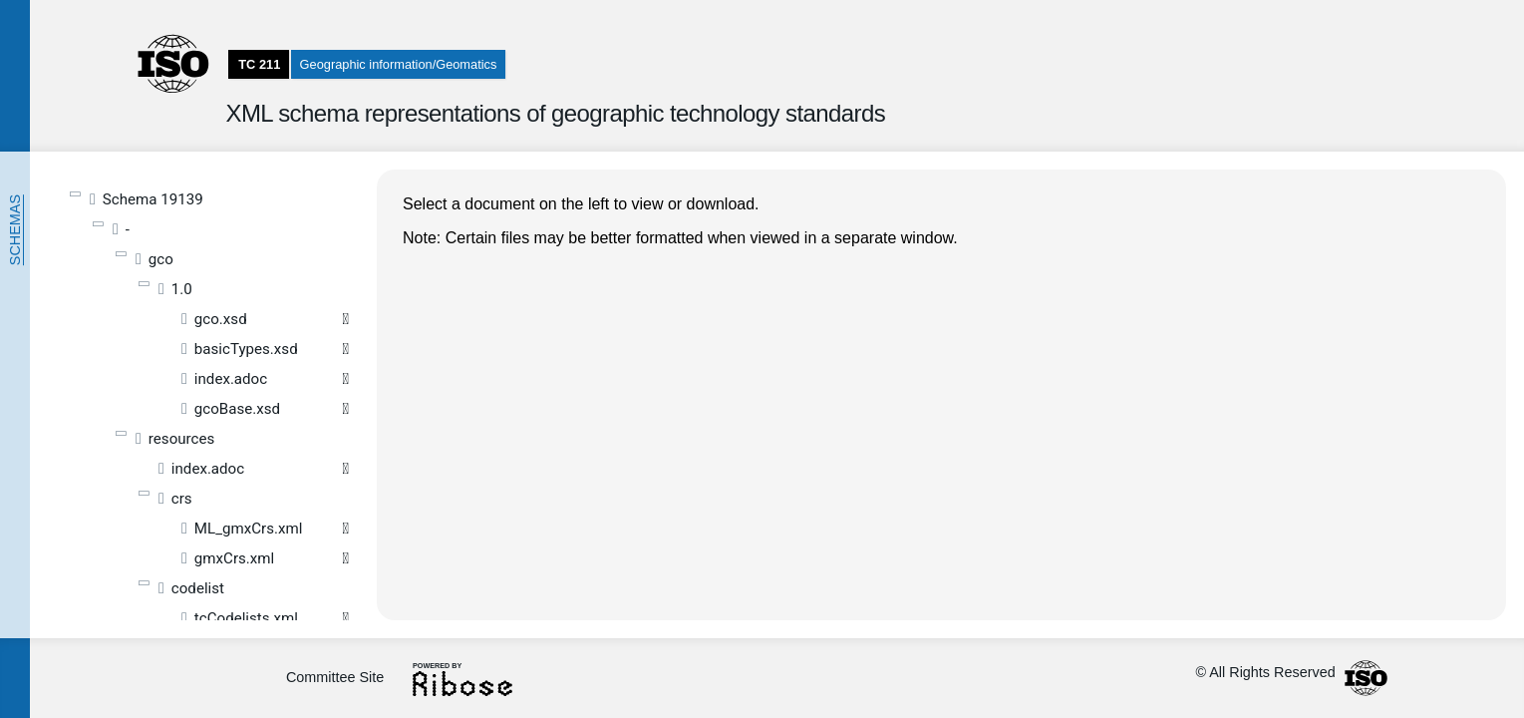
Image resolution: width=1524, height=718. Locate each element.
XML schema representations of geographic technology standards (555, 113)
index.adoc (230, 379)
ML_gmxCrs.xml (248, 529)
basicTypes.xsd (246, 349)
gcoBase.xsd (237, 409)
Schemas (15, 229)
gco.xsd (220, 319)
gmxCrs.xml (234, 558)
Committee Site (335, 677)
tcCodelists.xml (246, 618)
